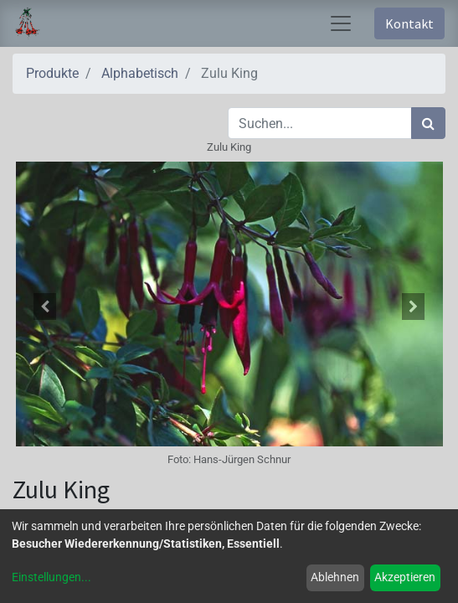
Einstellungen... (51, 577)
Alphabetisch (139, 73)
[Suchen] (428, 123)
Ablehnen (335, 577)
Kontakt (409, 23)
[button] (45, 306)
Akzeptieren (404, 577)
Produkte (52, 73)
